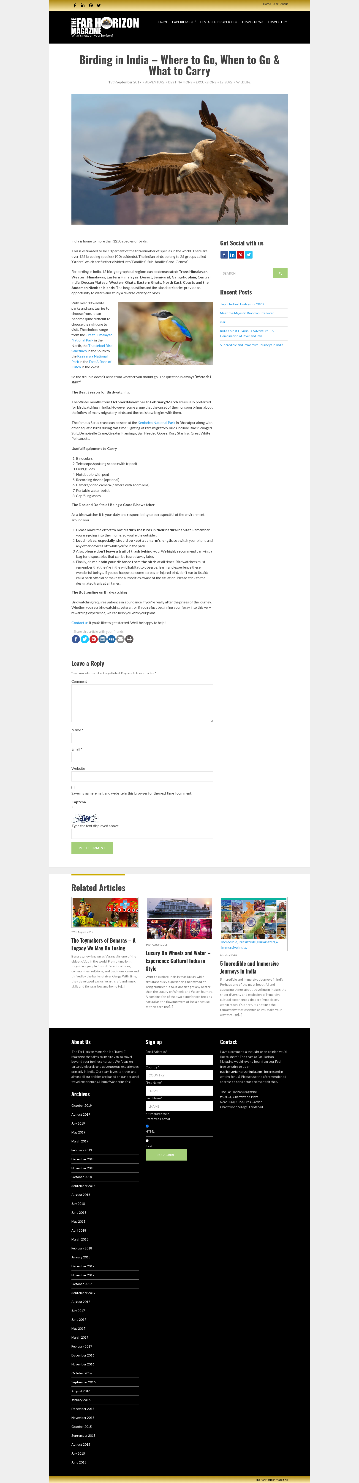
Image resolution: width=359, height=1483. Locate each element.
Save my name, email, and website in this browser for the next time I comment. (131, 793)
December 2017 (82, 1266)
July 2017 (78, 1310)
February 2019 (81, 1150)
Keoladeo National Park (156, 422)
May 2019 (78, 1132)
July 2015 (78, 1453)
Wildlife (243, 82)
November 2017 (82, 1275)
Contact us (79, 622)
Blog (275, 4)
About (284, 4)
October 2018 (81, 1177)
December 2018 (82, 1159)
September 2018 (83, 1186)
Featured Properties (218, 22)
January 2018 (80, 1257)
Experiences (182, 22)
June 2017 (78, 1319)
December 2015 (82, 1409)
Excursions (206, 82)
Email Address (156, 1052)
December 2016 (82, 1355)
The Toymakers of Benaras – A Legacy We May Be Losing (103, 944)
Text (149, 1146)
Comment (79, 681)
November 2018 (82, 1168)
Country (152, 1067)
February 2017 (81, 1346)
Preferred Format (158, 1119)
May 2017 (78, 1328)
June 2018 (78, 1212)
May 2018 (78, 1221)
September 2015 (83, 1435)
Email (76, 749)
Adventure (155, 82)
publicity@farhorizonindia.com (241, 1071)
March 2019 (79, 1141)
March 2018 (79, 1239)
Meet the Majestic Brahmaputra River (247, 313)
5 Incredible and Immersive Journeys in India (251, 345)
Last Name (154, 1098)
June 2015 (78, 1462)
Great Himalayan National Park (91, 337)
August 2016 (80, 1391)
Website (78, 768)
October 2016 (81, 1373)
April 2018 (78, 1230)
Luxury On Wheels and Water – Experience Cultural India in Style (178, 960)
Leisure (226, 82)
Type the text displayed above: (95, 825)
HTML (150, 1131)
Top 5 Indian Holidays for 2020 (242, 304)
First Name (154, 1082)
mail (223, 322)
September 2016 (83, 1382)
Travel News (252, 22)
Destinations (180, 82)
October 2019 (81, 1105)
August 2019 (80, 1114)
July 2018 (78, 1203)
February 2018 (81, 1248)
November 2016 (82, 1364)
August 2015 (80, 1444)
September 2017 (83, 1293)
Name (77, 730)
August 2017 (80, 1302)
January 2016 (80, 1400)
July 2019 (78, 1123)
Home (267, 4)
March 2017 (79, 1337)
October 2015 (81, 1426)
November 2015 (82, 1418)
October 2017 (81, 1284)
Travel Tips (277, 22)
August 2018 (80, 1195)
